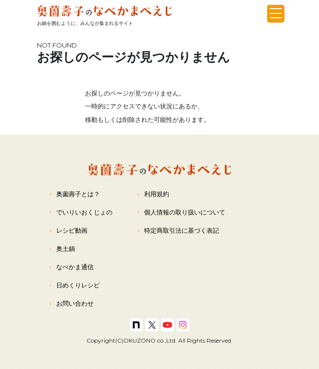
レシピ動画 (68, 230)
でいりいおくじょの (80, 212)
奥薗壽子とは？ (74, 194)
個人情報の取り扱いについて (181, 212)
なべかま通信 (71, 267)
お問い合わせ (71, 303)
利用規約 (153, 194)
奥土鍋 (62, 249)
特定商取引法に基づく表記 (178, 230)
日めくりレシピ (74, 285)
